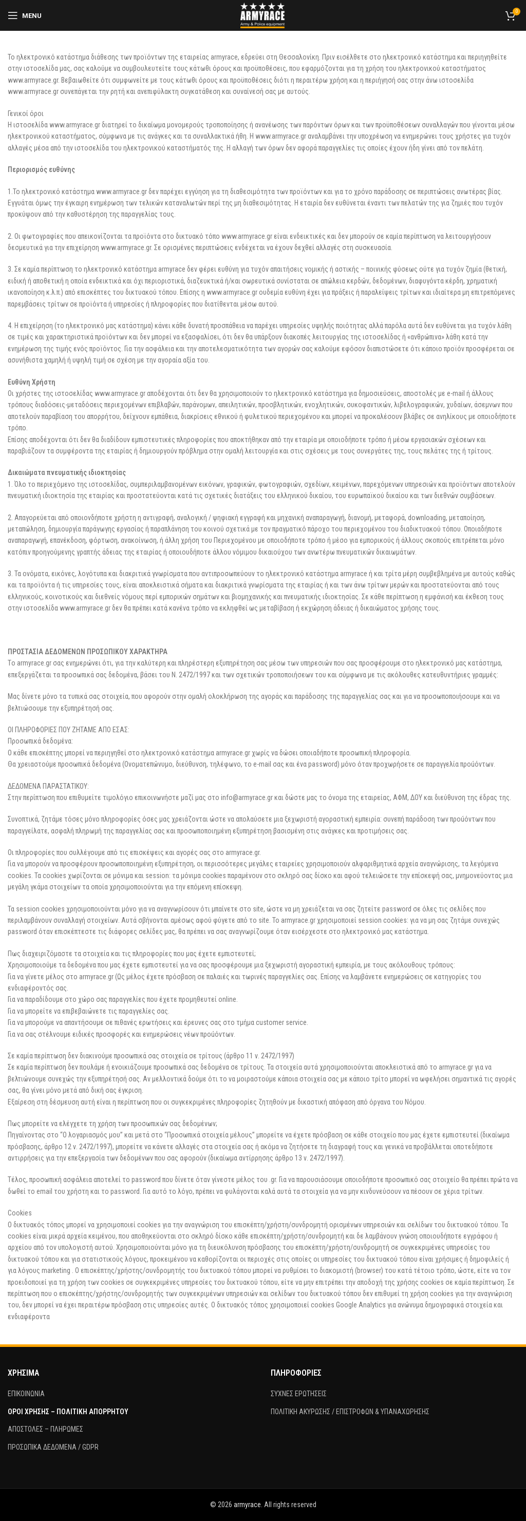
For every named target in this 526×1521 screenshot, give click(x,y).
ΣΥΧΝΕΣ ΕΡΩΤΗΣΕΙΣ (299, 1394)
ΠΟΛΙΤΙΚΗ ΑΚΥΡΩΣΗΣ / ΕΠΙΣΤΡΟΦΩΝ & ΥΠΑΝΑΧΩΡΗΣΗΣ (350, 1412)
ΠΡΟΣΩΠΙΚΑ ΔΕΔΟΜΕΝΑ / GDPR (53, 1447)
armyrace (247, 1504)
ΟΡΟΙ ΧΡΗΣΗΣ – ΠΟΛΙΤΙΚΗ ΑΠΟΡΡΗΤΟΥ (68, 1412)
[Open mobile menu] (25, 15)
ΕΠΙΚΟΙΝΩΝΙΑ (26, 1394)
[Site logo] (263, 15)
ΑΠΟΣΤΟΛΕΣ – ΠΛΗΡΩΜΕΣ (45, 1429)
